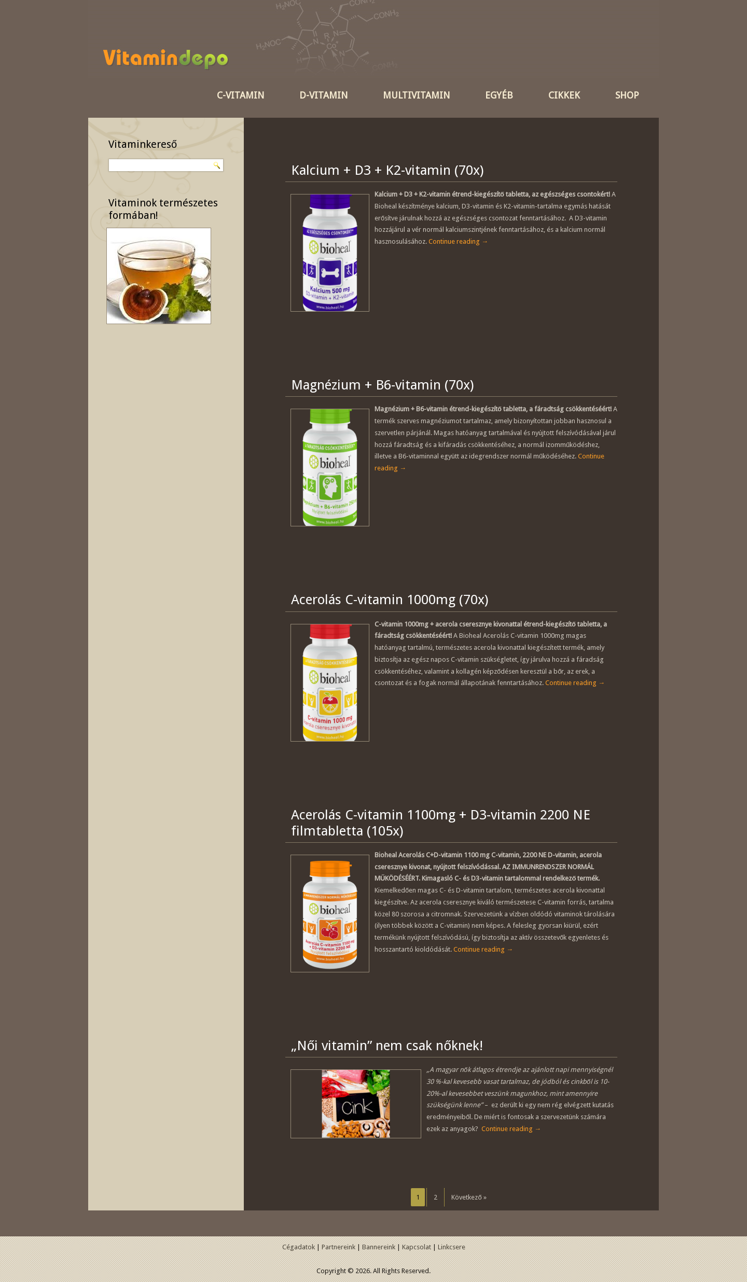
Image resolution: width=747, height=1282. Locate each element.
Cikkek (564, 95)
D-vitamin (323, 95)
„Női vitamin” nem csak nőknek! (387, 1045)
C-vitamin (240, 95)
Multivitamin (416, 95)
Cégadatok (298, 1247)
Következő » (468, 1197)
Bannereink (378, 1247)
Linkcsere (451, 1247)
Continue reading (458, 241)
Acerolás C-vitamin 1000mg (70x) (389, 599)
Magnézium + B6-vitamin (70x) (382, 385)
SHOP (627, 95)
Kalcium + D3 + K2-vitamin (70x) (387, 170)
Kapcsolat (416, 1247)
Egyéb (499, 95)
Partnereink (338, 1247)
